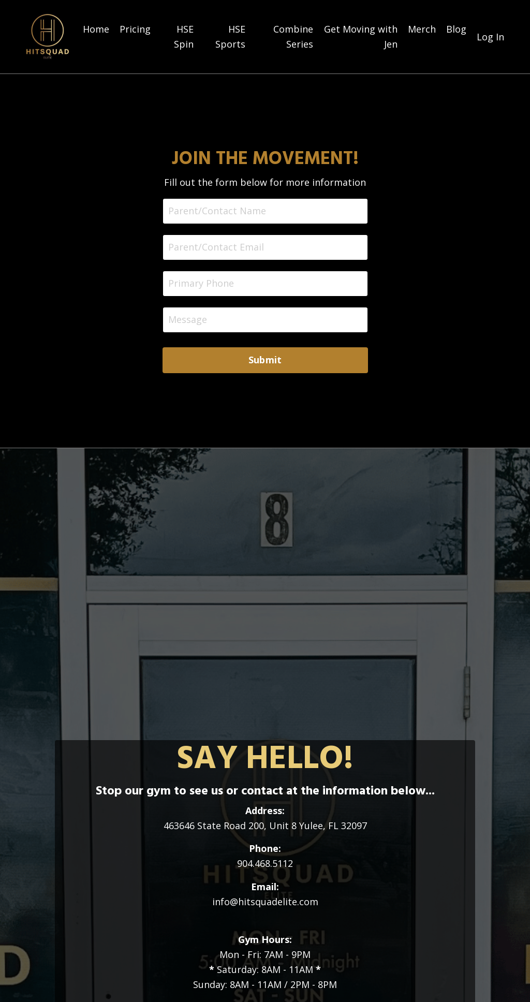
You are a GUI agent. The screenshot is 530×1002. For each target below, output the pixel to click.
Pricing (135, 29)
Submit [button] (265, 359)
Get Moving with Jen (361, 36)
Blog (456, 29)
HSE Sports (230, 36)
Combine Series (293, 36)
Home (96, 29)
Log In (490, 37)
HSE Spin (184, 36)
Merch (422, 29)
